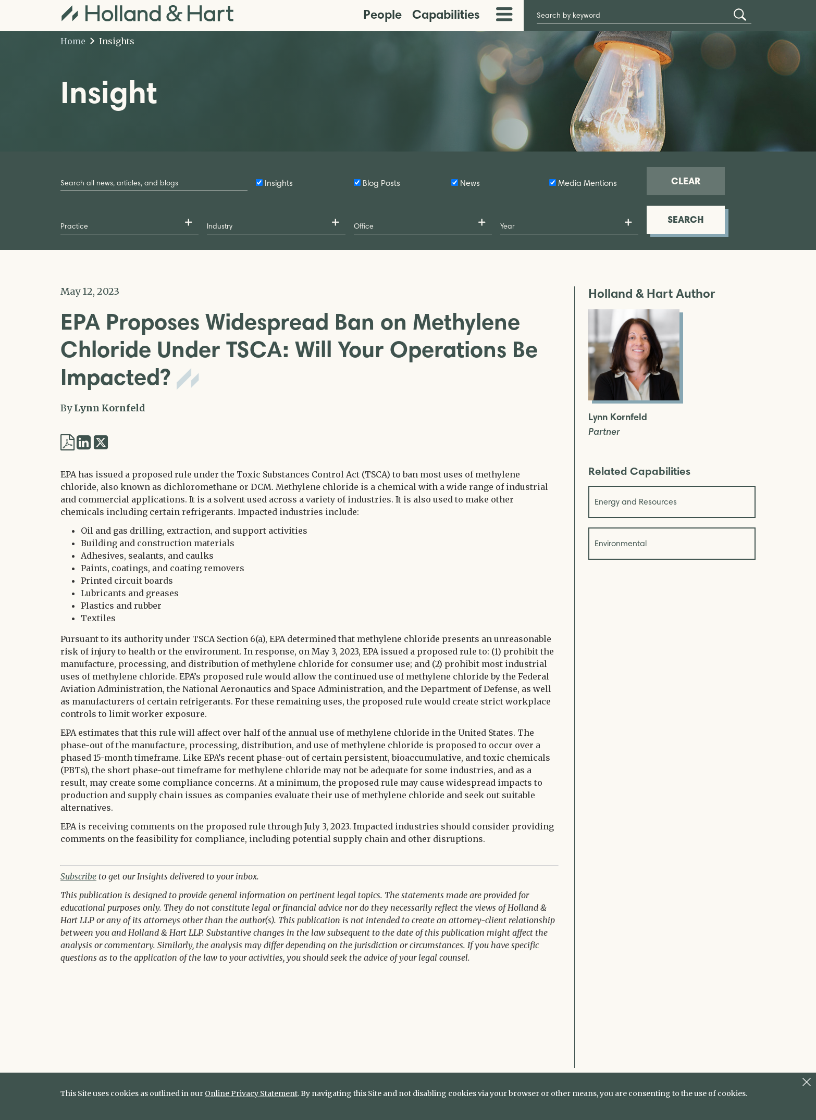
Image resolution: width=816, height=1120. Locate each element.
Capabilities (446, 14)
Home (72, 41)
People (382, 14)
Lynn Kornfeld (109, 408)
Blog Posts (381, 183)
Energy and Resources (636, 502)
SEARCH (685, 219)
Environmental (621, 543)
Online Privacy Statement (251, 1093)
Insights (112, 41)
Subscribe (78, 876)
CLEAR (685, 181)
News (470, 183)
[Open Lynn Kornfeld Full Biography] (633, 397)
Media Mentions (587, 183)
